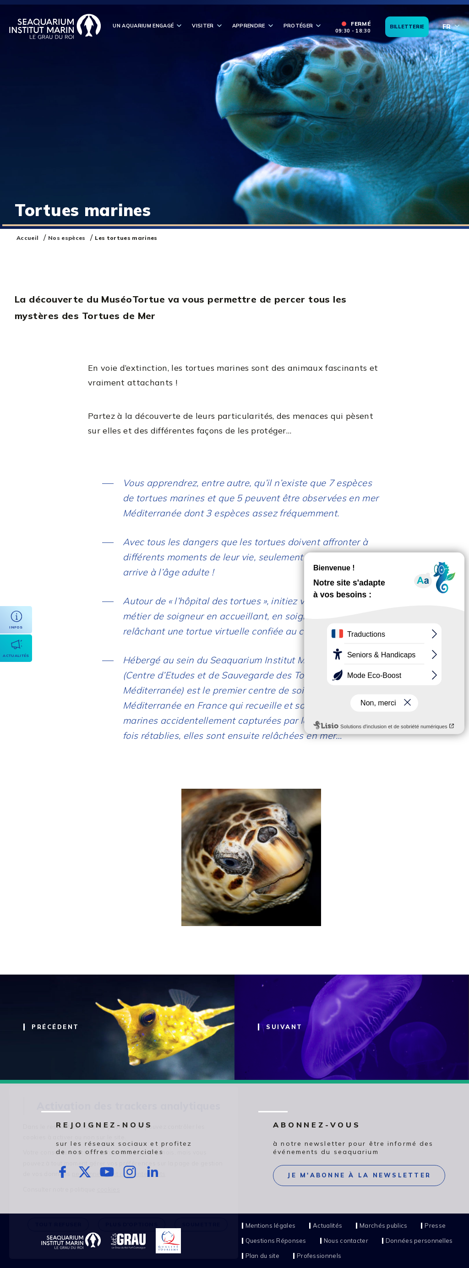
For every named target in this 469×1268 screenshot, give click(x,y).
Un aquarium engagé (143, 25)
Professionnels (319, 1256)
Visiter (202, 25)
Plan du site (262, 1256)
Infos (16, 627)
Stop (411, 211)
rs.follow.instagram (130, 1172)
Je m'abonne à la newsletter (359, 1175)
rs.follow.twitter (85, 1172)
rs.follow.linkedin (152, 1172)
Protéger (298, 25)
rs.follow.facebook (63, 1172)
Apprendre (248, 25)
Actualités (327, 1226)
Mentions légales (270, 1226)
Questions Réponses (275, 1241)
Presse (435, 1226)
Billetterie (407, 26)
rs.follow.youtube (107, 1172)
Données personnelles (419, 1241)
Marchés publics (383, 1226)
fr (446, 26)
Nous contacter (346, 1241)
